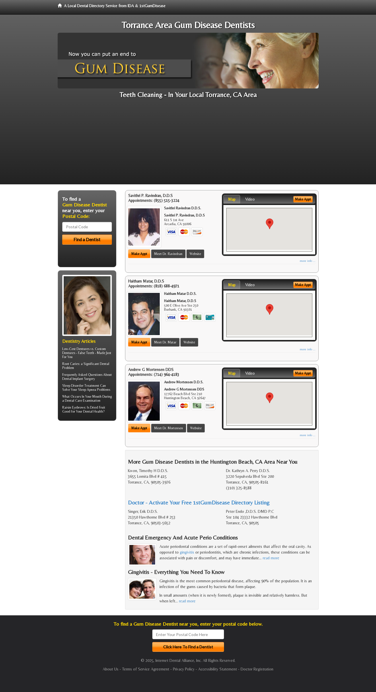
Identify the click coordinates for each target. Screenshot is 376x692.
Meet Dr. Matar (165, 342)
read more (271, 558)
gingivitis (187, 552)
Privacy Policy (183, 669)
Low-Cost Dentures (75, 349)
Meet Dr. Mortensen (168, 428)
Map (231, 199)
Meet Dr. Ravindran (168, 254)
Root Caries (70, 364)
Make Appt (139, 254)
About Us (110, 669)
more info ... (307, 260)
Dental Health (93, 411)
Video (250, 199)
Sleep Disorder (72, 386)
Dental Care (73, 401)
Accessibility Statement (217, 669)
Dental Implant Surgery (78, 379)
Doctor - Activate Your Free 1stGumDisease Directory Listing (199, 502)
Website (195, 254)
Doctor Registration (257, 669)
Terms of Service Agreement (145, 669)
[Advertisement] (188, 144)
